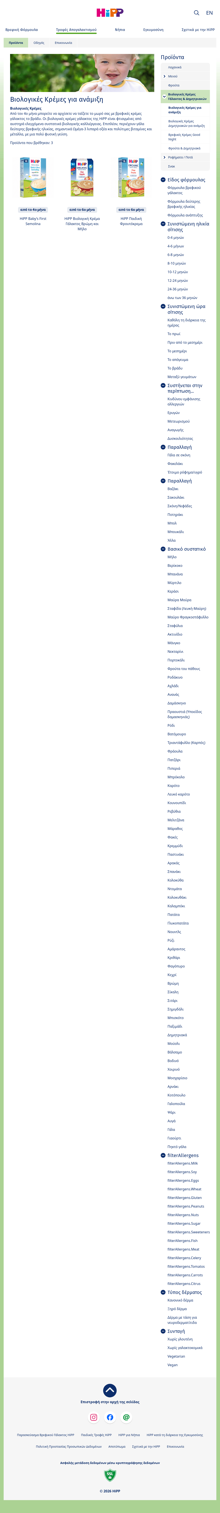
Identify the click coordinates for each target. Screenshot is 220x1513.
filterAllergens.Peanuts (186, 1206)
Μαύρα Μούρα (179, 600)
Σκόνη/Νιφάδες (180, 506)
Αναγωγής (176, 430)
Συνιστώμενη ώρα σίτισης (186, 309)
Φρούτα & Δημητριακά (184, 148)
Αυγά (172, 1121)
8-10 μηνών (177, 263)
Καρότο (174, 785)
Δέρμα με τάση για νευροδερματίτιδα (182, 1320)
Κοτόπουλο (176, 1095)
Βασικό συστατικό (187, 549)
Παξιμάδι (175, 1026)
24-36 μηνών (178, 289)
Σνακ (171, 166)
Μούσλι (174, 1043)
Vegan (173, 1365)
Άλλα (172, 540)
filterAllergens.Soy (182, 1172)
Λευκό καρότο (179, 794)
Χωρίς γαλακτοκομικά (185, 1347)
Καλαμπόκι (176, 906)
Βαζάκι (173, 488)
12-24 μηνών (178, 280)
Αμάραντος (176, 949)
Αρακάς (174, 863)
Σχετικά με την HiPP (146, 1446)
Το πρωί (174, 333)
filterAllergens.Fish (183, 1240)
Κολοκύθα (176, 880)
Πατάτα (174, 914)
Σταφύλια (175, 625)
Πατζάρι (174, 759)
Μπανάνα (175, 574)
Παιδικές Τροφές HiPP (96, 1435)
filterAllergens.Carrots (185, 1275)
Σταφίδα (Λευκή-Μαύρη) (187, 608)
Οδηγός (39, 43)
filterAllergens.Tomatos (186, 1266)
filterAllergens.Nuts (183, 1215)
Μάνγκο (174, 643)
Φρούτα (173, 85)
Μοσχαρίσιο (177, 1078)
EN (209, 12)
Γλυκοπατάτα (178, 923)
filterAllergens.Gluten (185, 1197)
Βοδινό (173, 1060)
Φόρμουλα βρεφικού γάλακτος (184, 190)
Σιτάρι (173, 1000)
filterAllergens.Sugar (184, 1223)
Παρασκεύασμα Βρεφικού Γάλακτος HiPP (45, 1435)
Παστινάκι (176, 854)
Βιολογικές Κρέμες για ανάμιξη (185, 110)
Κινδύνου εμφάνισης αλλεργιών (184, 401)
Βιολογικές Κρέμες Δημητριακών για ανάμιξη (186, 123)
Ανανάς (173, 694)
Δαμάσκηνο (177, 703)
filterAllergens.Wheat (184, 1189)
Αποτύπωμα (116, 1446)
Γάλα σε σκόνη (179, 455)
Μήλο (172, 557)
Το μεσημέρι (177, 351)
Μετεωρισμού (179, 421)
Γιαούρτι (174, 1138)
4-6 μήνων (176, 246)
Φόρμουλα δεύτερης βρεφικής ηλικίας (184, 204)
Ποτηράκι (175, 514)
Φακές (173, 837)
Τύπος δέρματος (185, 1292)
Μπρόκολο (176, 777)
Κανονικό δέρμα (180, 1300)
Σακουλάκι (176, 497)
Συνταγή (176, 1331)
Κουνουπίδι (177, 802)
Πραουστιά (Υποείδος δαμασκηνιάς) (185, 714)
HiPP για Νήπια (129, 1435)
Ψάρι (172, 1112)
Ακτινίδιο (175, 634)
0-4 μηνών (176, 237)
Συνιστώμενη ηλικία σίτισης (188, 227)
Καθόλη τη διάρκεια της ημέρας (187, 323)
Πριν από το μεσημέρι (185, 342)
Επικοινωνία (63, 43)
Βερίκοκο (175, 565)
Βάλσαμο (175, 1052)
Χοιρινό (174, 1069)
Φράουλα (175, 751)
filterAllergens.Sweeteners (189, 1232)
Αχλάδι (173, 686)
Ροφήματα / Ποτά (180, 157)
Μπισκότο (176, 1017)
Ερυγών (174, 412)
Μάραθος (175, 828)
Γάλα (171, 1129)
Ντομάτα (175, 888)
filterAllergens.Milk (183, 1163)
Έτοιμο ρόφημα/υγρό (185, 472)
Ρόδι (171, 725)
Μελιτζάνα (176, 820)
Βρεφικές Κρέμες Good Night (184, 137)
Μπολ (172, 523)
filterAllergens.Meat (183, 1249)
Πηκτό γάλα (177, 1146)
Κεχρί (172, 974)
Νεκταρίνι (175, 651)
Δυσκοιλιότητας (180, 438)
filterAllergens (183, 1155)
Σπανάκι (174, 871)
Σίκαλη (173, 992)
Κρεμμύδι (175, 845)
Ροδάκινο (175, 677)
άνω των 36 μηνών (182, 297)
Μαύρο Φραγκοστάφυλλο (188, 617)
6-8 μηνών (176, 254)
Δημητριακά (177, 1035)
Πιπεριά (174, 768)
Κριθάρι (174, 957)
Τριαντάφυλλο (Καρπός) (186, 742)
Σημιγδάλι (176, 1009)
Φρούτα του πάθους (184, 668)
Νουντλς (174, 931)
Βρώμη (173, 983)
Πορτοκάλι (176, 660)
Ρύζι (171, 940)
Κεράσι (173, 591)
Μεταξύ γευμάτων (182, 376)
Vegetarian (176, 1356)
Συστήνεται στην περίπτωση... (185, 388)
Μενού (172, 76)
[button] (196, 13)
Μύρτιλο (175, 582)
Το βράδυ (175, 368)
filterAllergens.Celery (184, 1257)
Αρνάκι (173, 1086)
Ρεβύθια (174, 811)
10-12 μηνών (178, 272)
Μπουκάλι (176, 531)
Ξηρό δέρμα (177, 1308)
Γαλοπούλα (176, 1103)
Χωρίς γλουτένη (180, 1339)
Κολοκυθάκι (177, 897)
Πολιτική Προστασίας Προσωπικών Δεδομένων (69, 1446)
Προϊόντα (16, 43)
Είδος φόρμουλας (186, 180)
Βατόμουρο (177, 734)
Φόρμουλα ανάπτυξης (185, 215)
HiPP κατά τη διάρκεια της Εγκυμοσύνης (175, 1435)
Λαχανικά (175, 67)
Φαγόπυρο (176, 966)
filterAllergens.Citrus (184, 1283)
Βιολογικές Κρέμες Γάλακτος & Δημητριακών (187, 96)
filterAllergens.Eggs (183, 1180)
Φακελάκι (175, 463)
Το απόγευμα (178, 359)
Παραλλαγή (180, 447)
